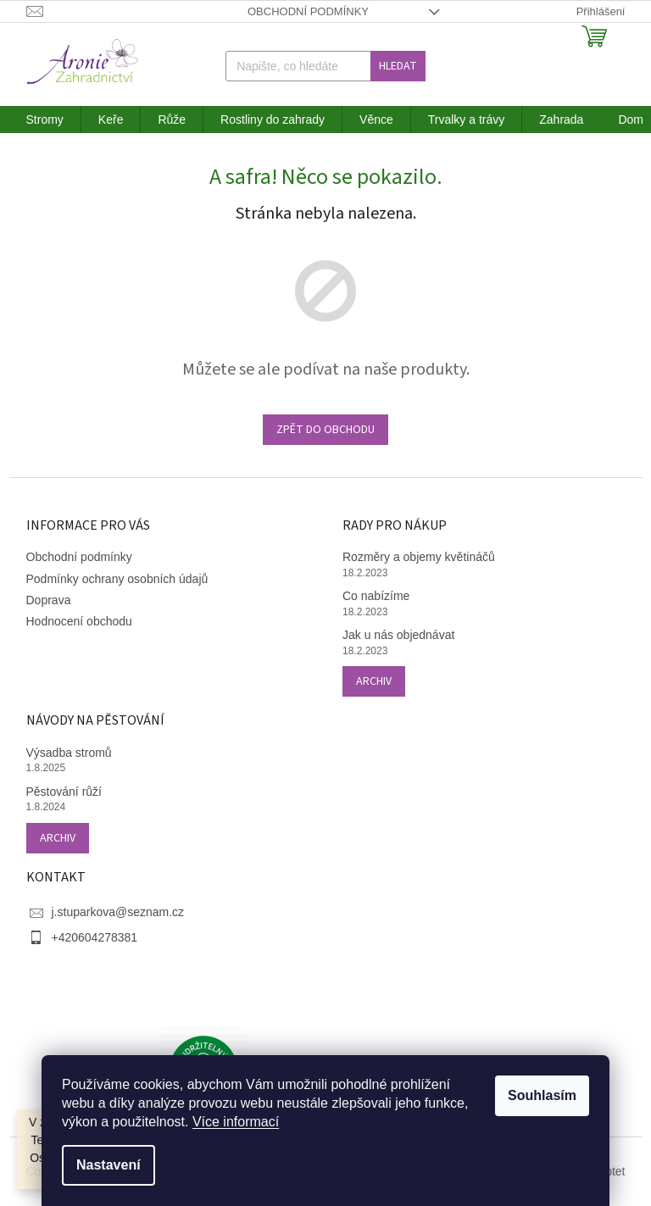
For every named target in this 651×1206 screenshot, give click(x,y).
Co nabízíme (375, 596)
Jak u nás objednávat (398, 635)
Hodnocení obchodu (79, 621)
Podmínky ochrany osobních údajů (117, 579)
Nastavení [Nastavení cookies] (108, 1165)
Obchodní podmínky (308, 11)
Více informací (235, 1121)
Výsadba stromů (69, 752)
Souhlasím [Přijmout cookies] (542, 1095)
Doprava (48, 600)
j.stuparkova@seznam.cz (118, 912)
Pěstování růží (64, 791)
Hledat (398, 66)
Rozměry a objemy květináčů (418, 557)
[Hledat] (325, 66)
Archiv (374, 681)
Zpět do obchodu (325, 429)
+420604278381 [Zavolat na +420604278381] (95, 937)
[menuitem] (45, 119)
